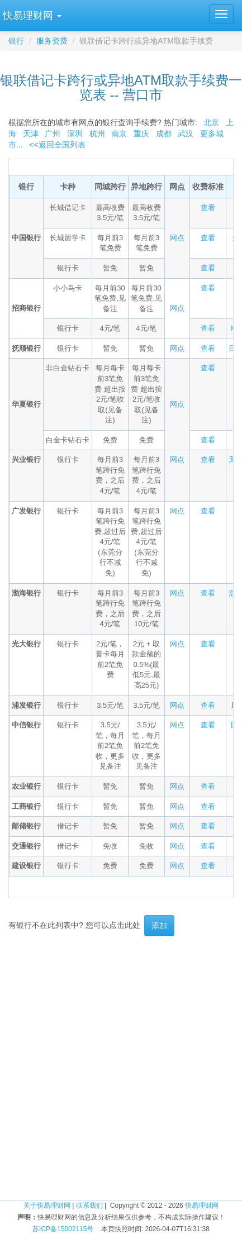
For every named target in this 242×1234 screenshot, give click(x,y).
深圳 (75, 133)
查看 (208, 207)
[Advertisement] (121, 1068)
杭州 (97, 133)
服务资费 (52, 40)
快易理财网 (202, 1205)
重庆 (141, 133)
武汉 (185, 133)
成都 (164, 133)
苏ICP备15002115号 (62, 1229)
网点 (177, 238)
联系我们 (89, 1205)
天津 (31, 133)
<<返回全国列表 (57, 144)
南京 (119, 133)
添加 (159, 925)
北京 (211, 122)
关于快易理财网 (46, 1205)
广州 (52, 133)
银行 (16, 40)
